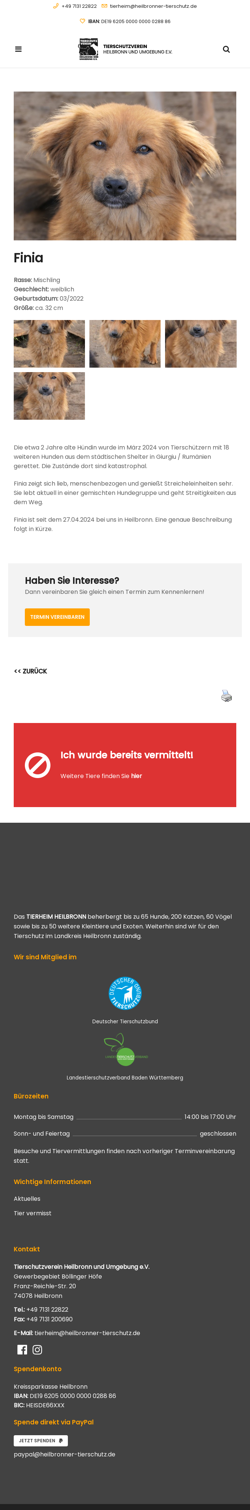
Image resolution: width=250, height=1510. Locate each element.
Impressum (224, 1495)
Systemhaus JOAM (56, 1490)
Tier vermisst (33, 1181)
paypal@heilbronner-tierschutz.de (64, 1422)
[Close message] (231, 728)
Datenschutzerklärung (213, 1487)
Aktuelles (27, 1166)
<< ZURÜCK (30, 671)
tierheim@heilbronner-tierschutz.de (153, 6)
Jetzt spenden (41, 1408)
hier (136, 760)
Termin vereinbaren (57, 617)
